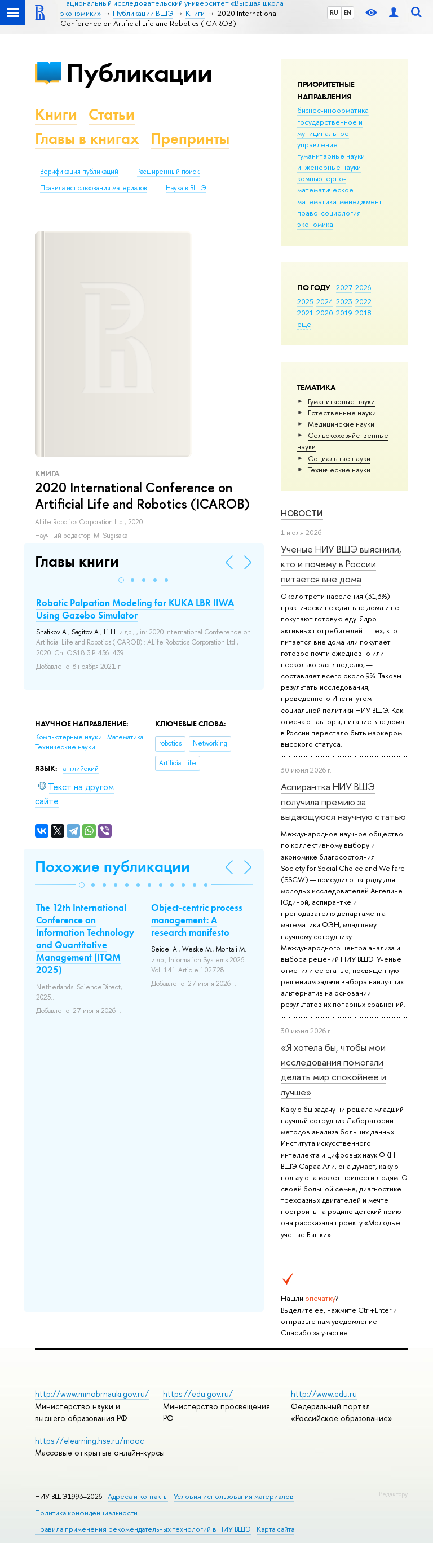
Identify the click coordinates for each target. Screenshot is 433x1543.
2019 (344, 313)
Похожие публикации (112, 866)
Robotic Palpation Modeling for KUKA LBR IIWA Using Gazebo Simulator (135, 609)
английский (81, 768)
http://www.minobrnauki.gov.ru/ (92, 1393)
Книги (56, 114)
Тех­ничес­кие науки (339, 469)
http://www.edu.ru (324, 1393)
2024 (324, 301)
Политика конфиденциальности (86, 1513)
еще (304, 324)
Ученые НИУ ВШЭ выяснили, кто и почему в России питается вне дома (341, 563)
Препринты (190, 138)
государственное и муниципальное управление (330, 133)
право (307, 213)
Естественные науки (342, 412)
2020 (324, 313)
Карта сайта (275, 1529)
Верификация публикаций (79, 171)
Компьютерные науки (69, 737)
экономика (315, 224)
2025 (305, 301)
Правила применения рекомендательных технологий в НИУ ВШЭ (143, 1529)
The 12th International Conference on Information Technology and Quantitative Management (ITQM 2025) (85, 938)
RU (334, 12)
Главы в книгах (87, 138)
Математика (125, 737)
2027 (344, 287)
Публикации (139, 72)
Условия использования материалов (234, 1496)
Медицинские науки (341, 424)
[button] (121, 580)
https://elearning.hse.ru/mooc (89, 1440)
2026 (363, 287)
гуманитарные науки (331, 156)
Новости (302, 513)
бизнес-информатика (333, 110)
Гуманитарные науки (341, 401)
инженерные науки (329, 167)
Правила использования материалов (93, 187)
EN (347, 12)
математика (317, 201)
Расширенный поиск (168, 171)
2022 (363, 301)
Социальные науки (339, 458)
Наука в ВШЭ (186, 187)
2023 (344, 301)
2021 (305, 313)
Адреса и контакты (138, 1496)
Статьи (112, 114)
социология (341, 213)
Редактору (393, 1494)
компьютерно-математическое (325, 184)
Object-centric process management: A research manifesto (196, 920)
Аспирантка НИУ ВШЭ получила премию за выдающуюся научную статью (343, 801)
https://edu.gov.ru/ (198, 1393)
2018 (363, 313)
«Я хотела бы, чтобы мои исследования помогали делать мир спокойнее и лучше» (333, 1069)
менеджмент (360, 201)
